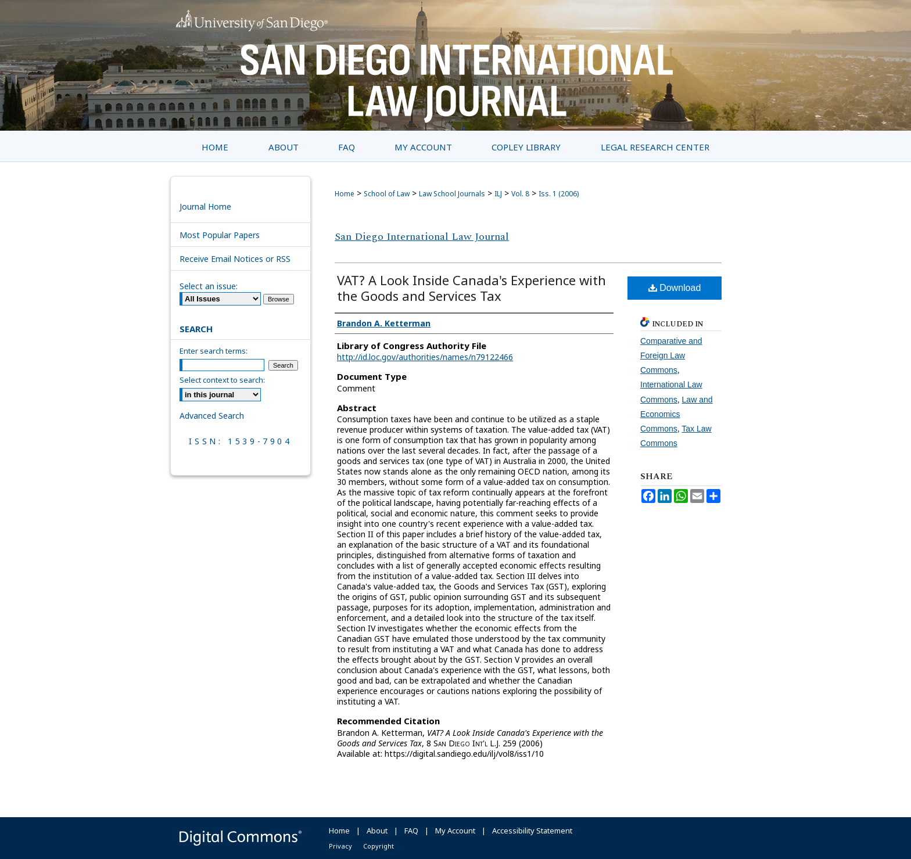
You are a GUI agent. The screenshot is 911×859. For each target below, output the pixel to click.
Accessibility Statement (532, 830)
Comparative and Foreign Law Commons (671, 355)
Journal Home (205, 206)
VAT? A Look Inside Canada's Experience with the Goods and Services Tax (471, 287)
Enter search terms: (214, 351)
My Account (455, 830)
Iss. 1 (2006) (559, 194)
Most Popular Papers (220, 234)
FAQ (411, 830)
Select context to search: (222, 380)
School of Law (387, 194)
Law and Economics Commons (676, 414)
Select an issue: (209, 286)
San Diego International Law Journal (422, 237)
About (377, 830)
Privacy (340, 846)
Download (674, 288)
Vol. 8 (520, 194)
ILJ (498, 194)
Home (344, 194)
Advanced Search (212, 415)
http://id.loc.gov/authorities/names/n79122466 (425, 356)
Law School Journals (452, 194)
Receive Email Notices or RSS (235, 258)
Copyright (378, 846)
